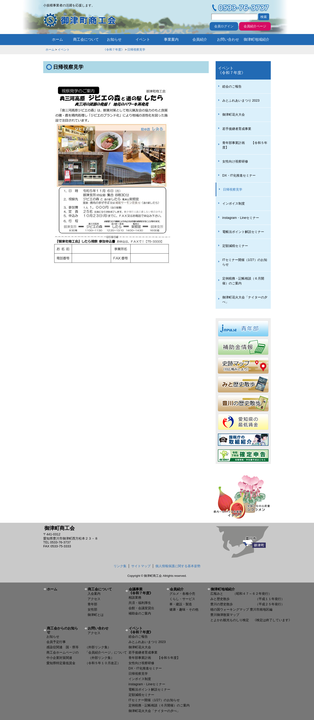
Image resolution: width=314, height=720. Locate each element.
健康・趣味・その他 (183, 609)
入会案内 (94, 593)
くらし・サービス (182, 599)
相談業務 (134, 597)
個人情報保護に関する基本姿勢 (177, 566)
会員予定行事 (56, 642)
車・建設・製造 (180, 604)
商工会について (86, 39)
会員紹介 (199, 39)
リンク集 (120, 566)
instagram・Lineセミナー (240, 218)
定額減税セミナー (235, 246)
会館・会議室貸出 (141, 608)
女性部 (92, 609)
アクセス (94, 599)
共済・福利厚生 (139, 603)
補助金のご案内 (139, 613)
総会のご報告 (232, 86)
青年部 (92, 604)
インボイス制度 (233, 203)
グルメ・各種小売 (182, 593)
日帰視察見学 (136, 49)
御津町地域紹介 (256, 39)
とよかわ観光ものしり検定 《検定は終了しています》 (251, 620)
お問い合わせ (228, 39)
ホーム (57, 39)
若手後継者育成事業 (236, 129)
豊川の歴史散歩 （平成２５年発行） (247, 604)
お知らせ (114, 39)
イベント (142, 39)
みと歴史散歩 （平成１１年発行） (247, 599)
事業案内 (171, 39)
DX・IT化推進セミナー (239, 175)
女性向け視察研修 (235, 161)
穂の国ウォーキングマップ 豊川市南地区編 (241, 609)
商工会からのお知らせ (62, 630)
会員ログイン (224, 26)
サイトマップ (141, 566)
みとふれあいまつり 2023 (241, 100)
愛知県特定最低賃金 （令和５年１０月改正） (83, 663)
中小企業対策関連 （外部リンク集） (80, 658)
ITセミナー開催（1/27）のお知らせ (244, 262)
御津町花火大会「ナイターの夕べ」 (244, 299)
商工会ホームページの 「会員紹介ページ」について (86, 652)
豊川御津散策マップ (224, 615)
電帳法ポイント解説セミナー (243, 232)
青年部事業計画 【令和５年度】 (244, 145)
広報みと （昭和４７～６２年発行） (240, 593)
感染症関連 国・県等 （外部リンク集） (78, 647)
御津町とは (96, 615)
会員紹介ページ (255, 26)
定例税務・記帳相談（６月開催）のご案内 (243, 281)
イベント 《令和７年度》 (91, 49)
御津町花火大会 (233, 114)
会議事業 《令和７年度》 (146, 591)
